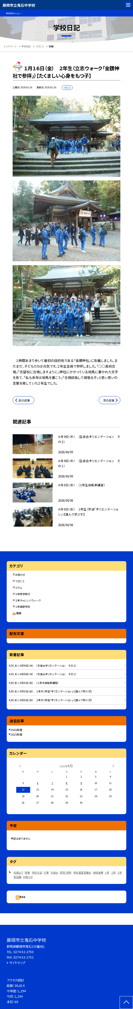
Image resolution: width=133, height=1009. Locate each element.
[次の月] (113, 766)
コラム (18, 587)
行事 (46, 872)
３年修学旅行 (22, 594)
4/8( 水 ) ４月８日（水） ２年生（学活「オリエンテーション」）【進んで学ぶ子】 (50, 700)
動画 (17, 613)
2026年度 (16, 730)
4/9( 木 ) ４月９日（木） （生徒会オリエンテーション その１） (43, 674)
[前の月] (19, 766)
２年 (113, 872)
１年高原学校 (22, 606)
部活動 (17, 877)
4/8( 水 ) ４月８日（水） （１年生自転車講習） (34, 683)
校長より (18, 872)
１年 (107, 872)
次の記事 (108, 400)
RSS (22, 897)
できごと (19, 581)
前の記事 (24, 400)
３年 (119, 872)
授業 (27, 872)
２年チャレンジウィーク (28, 600)
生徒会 (54, 872)
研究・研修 (65, 872)
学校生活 (37, 872)
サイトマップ (17, 962)
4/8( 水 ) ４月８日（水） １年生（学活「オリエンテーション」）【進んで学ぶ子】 (50, 691)
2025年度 (16, 734)
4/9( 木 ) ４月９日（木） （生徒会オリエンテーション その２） (43, 665)
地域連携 (98, 872)
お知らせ (20, 575)
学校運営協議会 (82, 872)
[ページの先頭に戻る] (126, 1002)
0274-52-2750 (23, 952)
